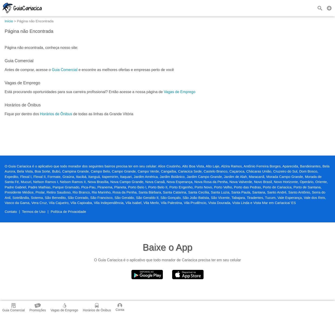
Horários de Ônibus (56, 114)
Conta (120, 307)
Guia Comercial (64, 70)
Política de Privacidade (68, 212)
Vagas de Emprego (179, 92)
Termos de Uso (34, 212)
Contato (11, 212)
